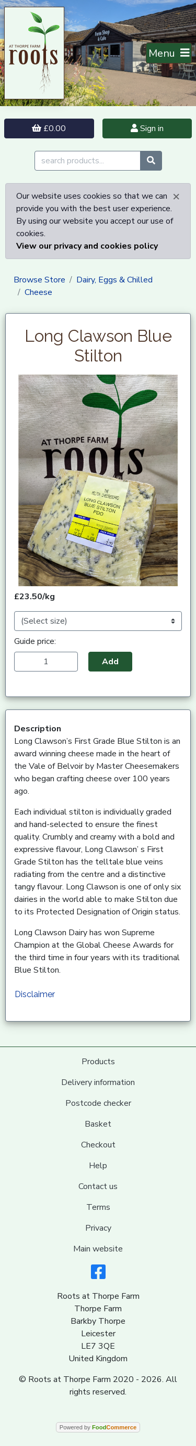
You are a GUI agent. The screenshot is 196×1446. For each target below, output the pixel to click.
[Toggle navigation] (169, 53)
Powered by (98, 1427)
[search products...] (87, 161)
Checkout (98, 1145)
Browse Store (39, 280)
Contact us (98, 1186)
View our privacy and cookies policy (87, 246)
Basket (98, 1124)
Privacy (98, 1228)
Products (98, 1061)
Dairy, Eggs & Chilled (114, 280)
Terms (98, 1207)
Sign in (147, 128)
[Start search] (151, 161)
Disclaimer (35, 994)
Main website (98, 1249)
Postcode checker (98, 1103)
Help (98, 1165)
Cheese (38, 292)
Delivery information (98, 1082)
